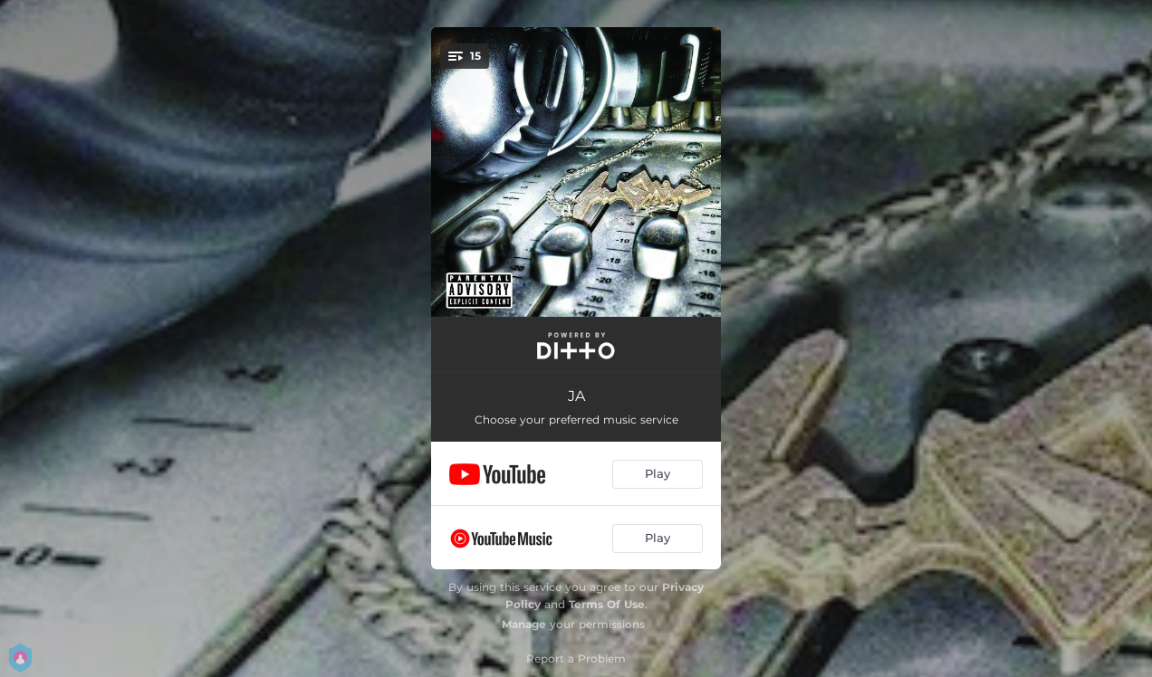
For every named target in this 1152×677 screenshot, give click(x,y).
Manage (524, 624)
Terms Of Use (607, 604)
